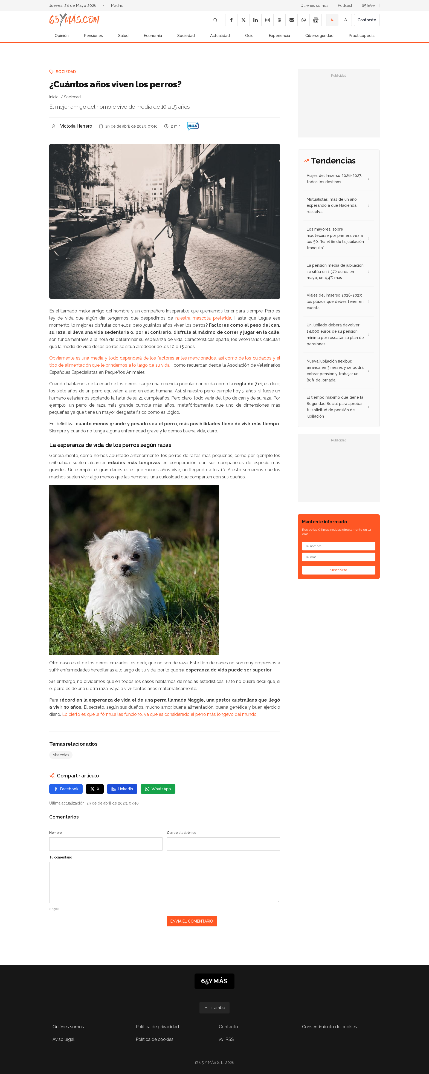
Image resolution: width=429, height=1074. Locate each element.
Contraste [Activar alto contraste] (367, 20)
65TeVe (368, 5)
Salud (123, 35)
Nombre (55, 833)
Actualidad (220, 35)
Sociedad (186, 35)
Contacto (228, 1026)
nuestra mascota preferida (203, 318)
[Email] (291, 20)
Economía (153, 35)
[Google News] (315, 20)
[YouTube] (279, 20)
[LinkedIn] (255, 20)
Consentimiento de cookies (329, 1026)
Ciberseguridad (319, 35)
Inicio (54, 97)
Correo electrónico (181, 833)
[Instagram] (267, 20)
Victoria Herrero (76, 126)
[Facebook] (231, 20)
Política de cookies (154, 1039)
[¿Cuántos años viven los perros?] (193, 126)
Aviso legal (63, 1039)
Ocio (249, 35)
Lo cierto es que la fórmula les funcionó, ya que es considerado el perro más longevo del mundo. (160, 714)
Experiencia (279, 35)
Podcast (345, 5)
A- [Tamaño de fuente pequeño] (333, 20)
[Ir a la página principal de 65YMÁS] (74, 20)
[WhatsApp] (303, 20)
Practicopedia (362, 35)
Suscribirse (338, 570)
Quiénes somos (314, 5)
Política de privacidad (157, 1026)
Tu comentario (60, 857)
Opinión (62, 35)
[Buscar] (215, 20)
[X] (243, 20)
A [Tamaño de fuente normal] (345, 19)
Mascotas (61, 755)
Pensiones (93, 35)
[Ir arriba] (214, 1007)
